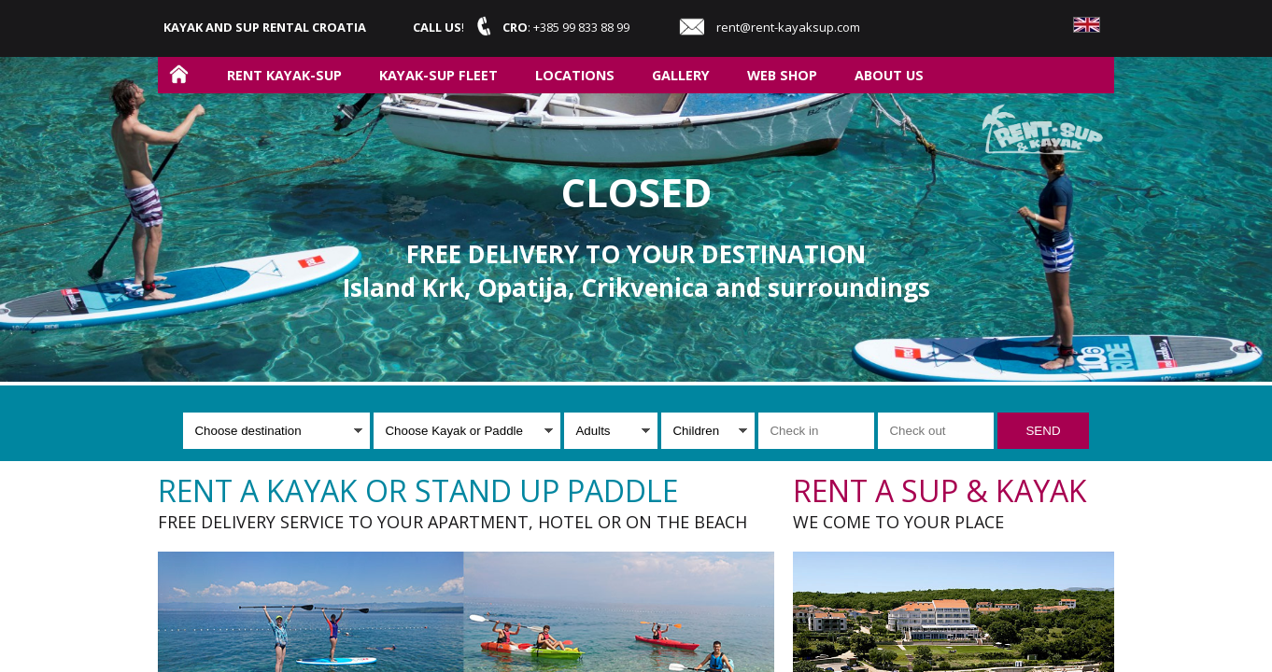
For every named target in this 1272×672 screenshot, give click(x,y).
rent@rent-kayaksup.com (788, 27)
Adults (592, 431)
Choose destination (247, 431)
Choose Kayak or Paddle (453, 431)
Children (695, 431)
